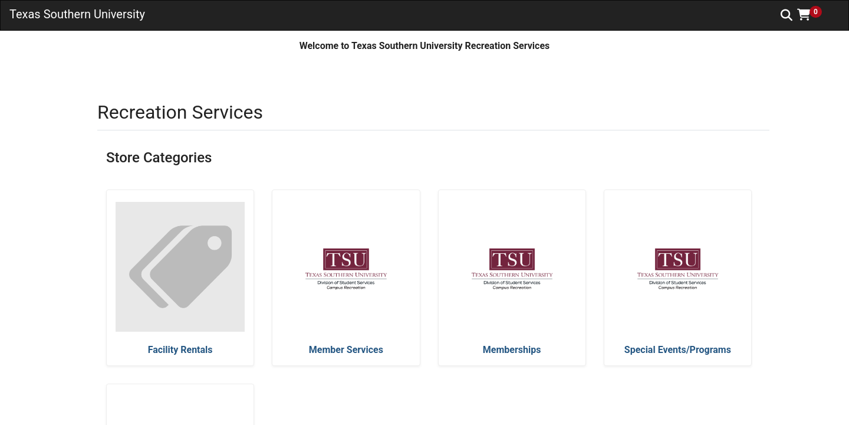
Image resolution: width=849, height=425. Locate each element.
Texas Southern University (77, 14)
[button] (813, 15)
